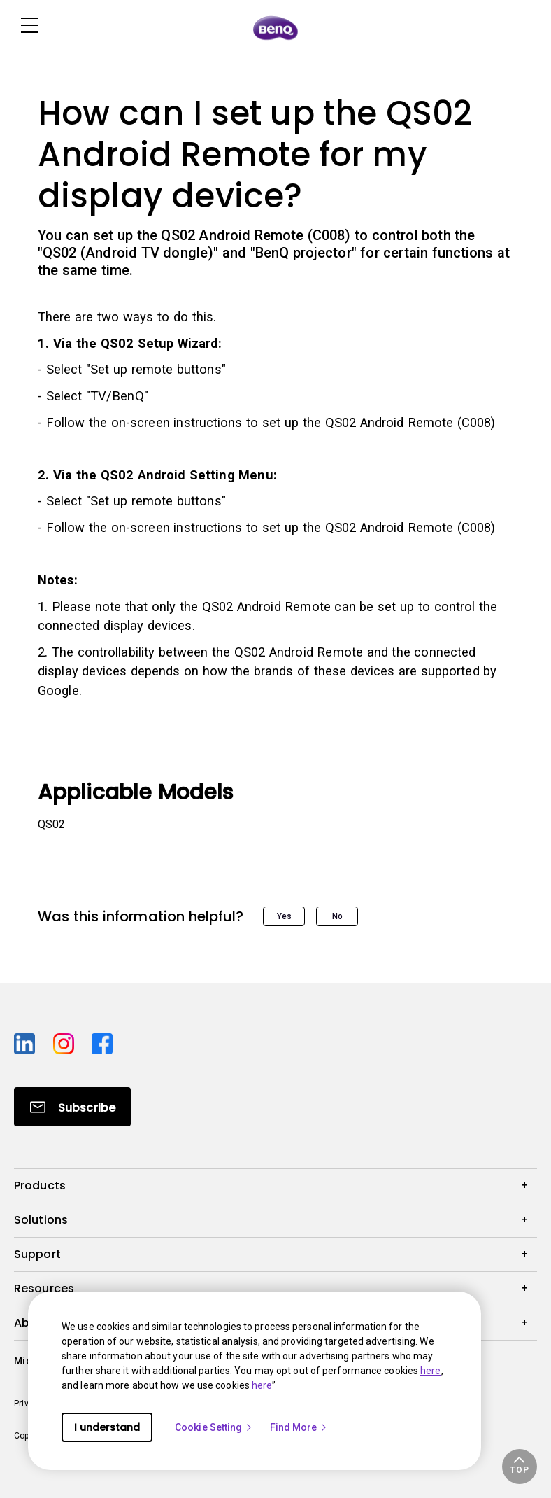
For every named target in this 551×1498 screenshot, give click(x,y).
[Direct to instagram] (67, 1042)
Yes (284, 916)
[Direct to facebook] (102, 1042)
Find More (299, 1427)
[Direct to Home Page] (275, 27)
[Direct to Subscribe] (72, 1106)
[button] (519, 1466)
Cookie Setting (214, 1427)
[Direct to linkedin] (28, 1042)
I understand (107, 1427)
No (337, 916)
